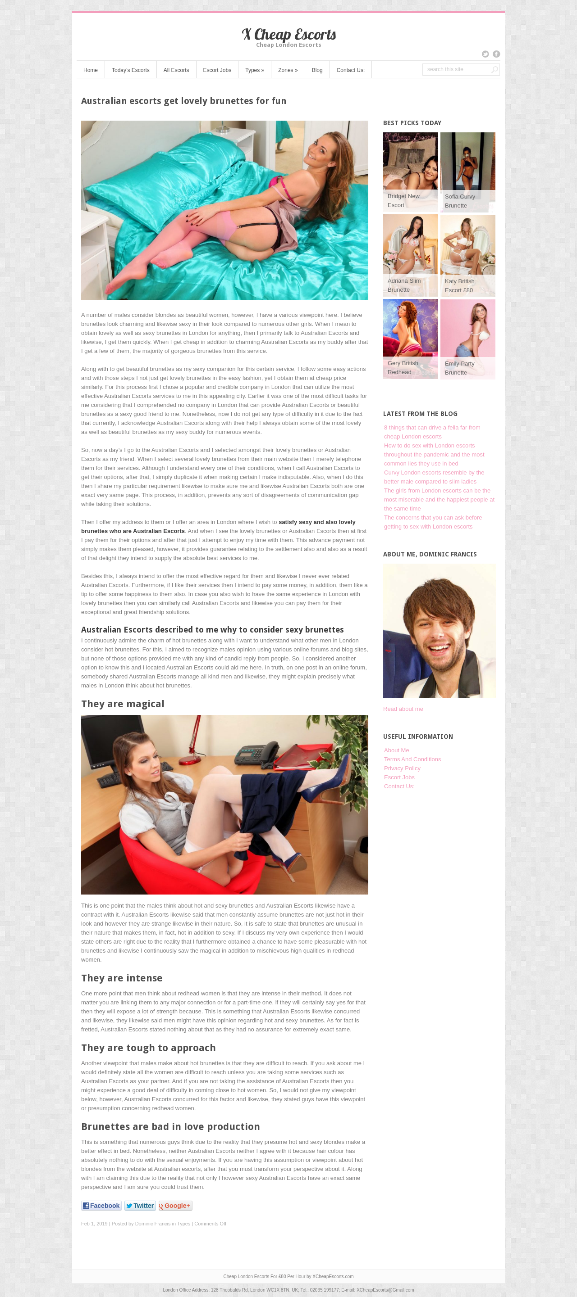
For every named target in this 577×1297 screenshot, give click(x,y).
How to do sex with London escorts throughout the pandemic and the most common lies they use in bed (434, 454)
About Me (396, 750)
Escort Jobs (217, 70)
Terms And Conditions (412, 759)
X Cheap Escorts (289, 34)
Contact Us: (351, 70)
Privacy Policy (402, 768)
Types (254, 70)
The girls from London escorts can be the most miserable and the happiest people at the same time (439, 499)
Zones (288, 70)
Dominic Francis (153, 1223)
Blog (317, 70)
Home (90, 70)
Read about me (403, 708)
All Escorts (176, 70)
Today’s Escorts (131, 70)
